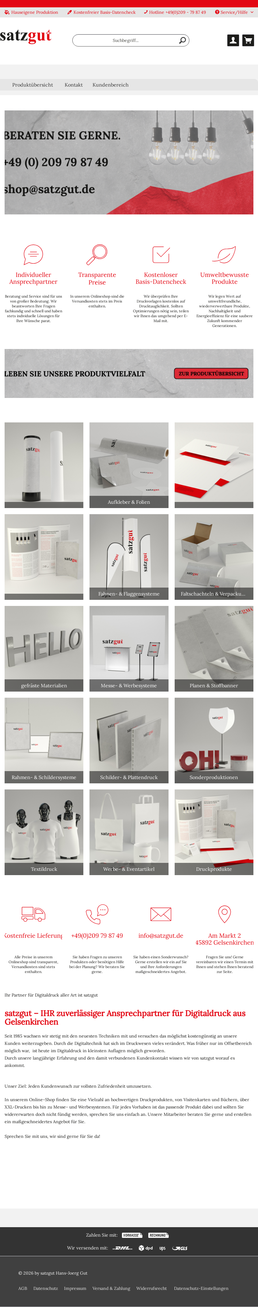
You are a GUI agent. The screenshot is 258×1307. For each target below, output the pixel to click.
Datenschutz (45, 1288)
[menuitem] (130, 40)
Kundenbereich (111, 85)
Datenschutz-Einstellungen (201, 1288)
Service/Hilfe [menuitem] (232, 12)
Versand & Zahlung (111, 1288)
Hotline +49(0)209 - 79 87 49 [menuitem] (175, 12)
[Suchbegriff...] (130, 40)
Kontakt (74, 85)
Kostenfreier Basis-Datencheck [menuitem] (101, 12)
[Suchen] (183, 40)
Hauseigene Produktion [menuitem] (31, 12)
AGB (22, 1288)
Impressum (75, 1288)
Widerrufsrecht (151, 1288)
